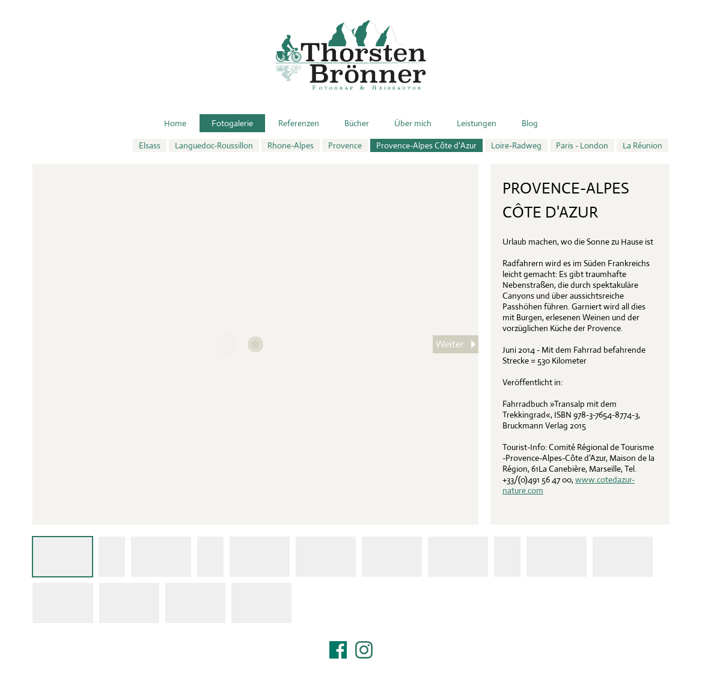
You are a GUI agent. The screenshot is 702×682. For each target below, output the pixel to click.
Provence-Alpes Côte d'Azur (426, 145)
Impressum (351, 665)
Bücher (356, 123)
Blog (530, 123)
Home (175, 123)
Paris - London (582, 145)
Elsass (149, 145)
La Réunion (642, 145)
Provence (345, 145)
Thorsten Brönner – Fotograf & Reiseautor (351, 55)
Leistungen (476, 123)
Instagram (364, 650)
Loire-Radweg (516, 145)
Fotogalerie (232, 123)
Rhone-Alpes (290, 145)
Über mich (413, 123)
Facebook (338, 650)
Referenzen (298, 123)
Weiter (449, 344)
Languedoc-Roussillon (214, 145)
